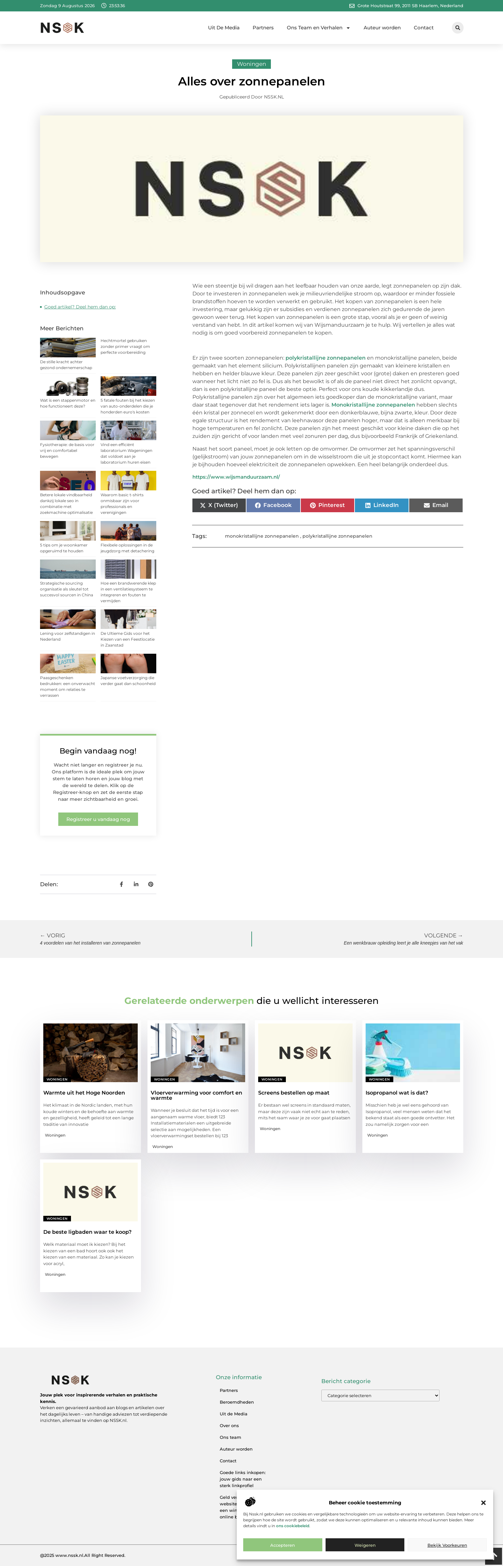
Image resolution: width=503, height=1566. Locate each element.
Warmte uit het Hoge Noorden (84, 1093)
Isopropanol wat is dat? (397, 1093)
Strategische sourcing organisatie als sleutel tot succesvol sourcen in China (66, 589)
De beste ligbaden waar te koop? (87, 1232)
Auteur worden (382, 27)
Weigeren (365, 1545)
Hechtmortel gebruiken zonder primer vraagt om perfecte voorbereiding (125, 346)
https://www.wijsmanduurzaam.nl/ (236, 477)
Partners (263, 27)
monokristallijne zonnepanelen (262, 536)
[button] (483, 1502)
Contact (424, 27)
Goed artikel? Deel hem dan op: (80, 307)
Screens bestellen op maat (293, 1093)
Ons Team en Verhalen (319, 28)
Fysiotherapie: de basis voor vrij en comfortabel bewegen (67, 450)
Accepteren (282, 1545)
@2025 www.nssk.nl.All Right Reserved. (82, 1555)
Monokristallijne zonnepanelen (373, 405)
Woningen (251, 64)
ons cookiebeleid (292, 1525)
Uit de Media (233, 1413)
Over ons (229, 1425)
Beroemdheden (237, 1402)
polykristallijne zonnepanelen (326, 358)
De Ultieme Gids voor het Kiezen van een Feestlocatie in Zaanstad (128, 639)
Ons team (230, 1437)
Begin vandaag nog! (98, 750)
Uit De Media (224, 27)
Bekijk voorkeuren (447, 1545)
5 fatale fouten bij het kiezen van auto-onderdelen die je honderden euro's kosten (128, 406)
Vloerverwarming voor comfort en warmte (196, 1095)
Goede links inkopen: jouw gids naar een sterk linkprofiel (243, 1479)
